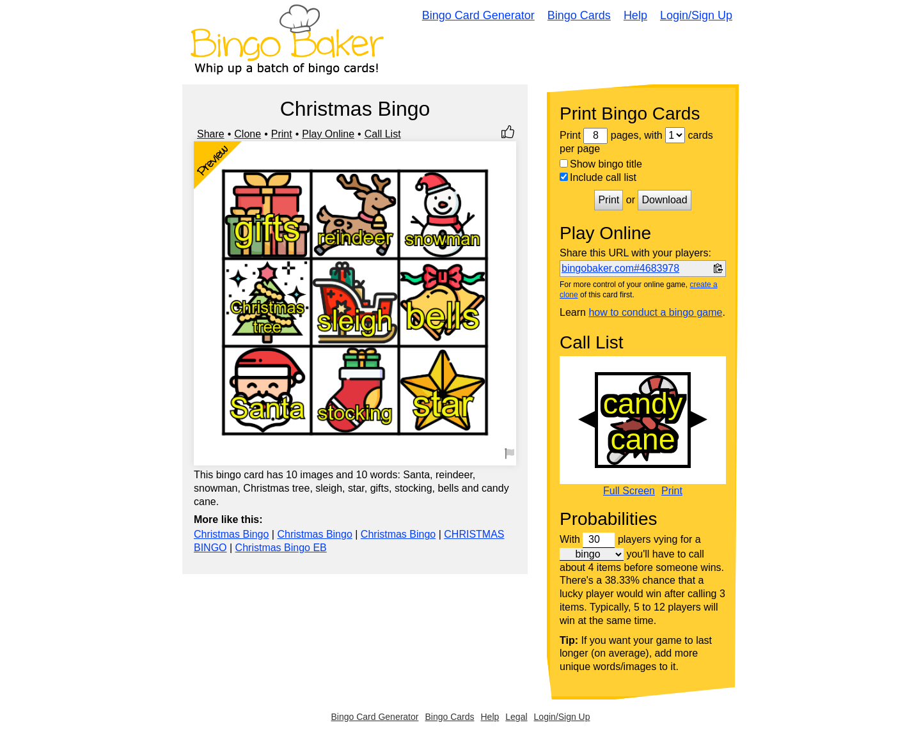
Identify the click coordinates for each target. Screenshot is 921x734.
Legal (516, 716)
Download (664, 199)
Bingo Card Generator (478, 15)
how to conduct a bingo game (655, 312)
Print (281, 134)
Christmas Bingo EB (281, 547)
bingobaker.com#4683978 (620, 268)
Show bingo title (601, 164)
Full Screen (629, 491)
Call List (383, 134)
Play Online (328, 134)
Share (210, 134)
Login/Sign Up (696, 15)
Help (635, 15)
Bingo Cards (579, 15)
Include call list (598, 177)
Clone (247, 134)
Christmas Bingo (231, 534)
